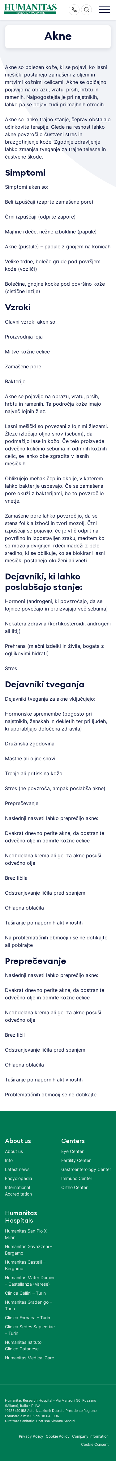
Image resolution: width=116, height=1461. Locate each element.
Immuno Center (76, 1178)
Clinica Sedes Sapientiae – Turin (30, 1330)
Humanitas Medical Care (29, 1357)
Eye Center (72, 1151)
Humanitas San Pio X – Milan (27, 1234)
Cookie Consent (95, 1444)
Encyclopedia (18, 1178)
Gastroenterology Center (86, 1169)
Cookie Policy (58, 1436)
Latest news (17, 1169)
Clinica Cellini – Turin (25, 1293)
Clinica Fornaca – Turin (27, 1317)
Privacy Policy (31, 1436)
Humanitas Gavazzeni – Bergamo (28, 1250)
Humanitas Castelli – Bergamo (25, 1265)
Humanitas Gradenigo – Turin (28, 1305)
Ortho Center (74, 1187)
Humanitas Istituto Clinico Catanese (23, 1345)
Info (9, 1160)
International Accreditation (18, 1190)
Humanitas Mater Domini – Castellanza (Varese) (29, 1281)
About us (14, 1151)
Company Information (90, 1436)
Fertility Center (76, 1160)
